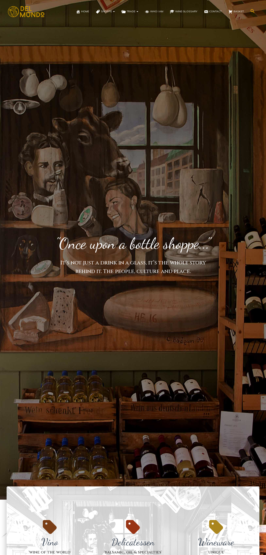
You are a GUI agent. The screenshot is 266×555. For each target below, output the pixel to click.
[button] (252, 11)
